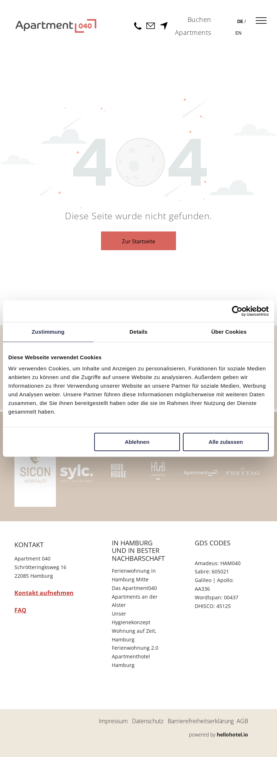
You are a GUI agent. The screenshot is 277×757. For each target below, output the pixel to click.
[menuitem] (199, 19)
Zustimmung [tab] (48, 332)
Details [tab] (138, 332)
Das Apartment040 (134, 588)
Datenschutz (147, 721)
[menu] (261, 20)
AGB (242, 721)
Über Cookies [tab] (229, 332)
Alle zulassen (225, 442)
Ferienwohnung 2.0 (135, 647)
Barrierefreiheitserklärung (201, 721)
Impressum (113, 721)
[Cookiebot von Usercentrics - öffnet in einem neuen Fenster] (237, 311)
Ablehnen (137, 442)
